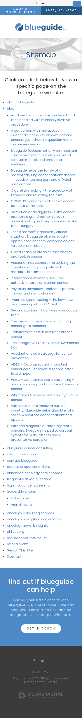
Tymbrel (52, 682)
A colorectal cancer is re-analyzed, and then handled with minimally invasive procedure (43, 120)
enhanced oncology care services (34, 473)
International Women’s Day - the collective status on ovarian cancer (39, 280)
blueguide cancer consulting (30, 448)
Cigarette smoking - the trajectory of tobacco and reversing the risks (41, 192)
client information (21, 454)
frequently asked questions (29, 479)
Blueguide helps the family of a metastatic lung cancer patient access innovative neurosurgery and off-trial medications (43, 177)
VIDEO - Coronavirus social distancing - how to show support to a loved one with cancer (44, 384)
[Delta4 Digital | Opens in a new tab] (41, 691)
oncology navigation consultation (34, 519)
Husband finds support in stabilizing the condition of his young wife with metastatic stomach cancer (43, 267)
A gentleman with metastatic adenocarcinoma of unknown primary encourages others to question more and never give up (41, 137)
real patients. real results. (27, 538)
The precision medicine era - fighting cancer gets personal (41, 323)
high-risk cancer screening (28, 485)
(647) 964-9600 (61, 10)
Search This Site (20, 550)
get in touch (41, 628)
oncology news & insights (27, 525)
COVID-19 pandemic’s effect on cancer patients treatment (43, 203)
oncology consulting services (30, 513)
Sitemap (14, 556)
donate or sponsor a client (28, 466)
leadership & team (22, 491)
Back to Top (41, 672)
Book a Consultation (20, 10)
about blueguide (20, 102)
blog (10, 108)
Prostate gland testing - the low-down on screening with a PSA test (42, 301)
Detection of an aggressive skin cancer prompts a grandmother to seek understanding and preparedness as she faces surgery (44, 219)
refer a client (17, 544)
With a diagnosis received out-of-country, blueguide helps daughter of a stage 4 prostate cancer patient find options (42, 412)
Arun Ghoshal (21, 504)
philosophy (15, 531)
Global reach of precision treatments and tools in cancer (41, 254)
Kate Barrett (21, 498)
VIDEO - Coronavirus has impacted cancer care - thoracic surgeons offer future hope (42, 369)
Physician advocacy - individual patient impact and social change (42, 291)
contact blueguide (22, 460)
